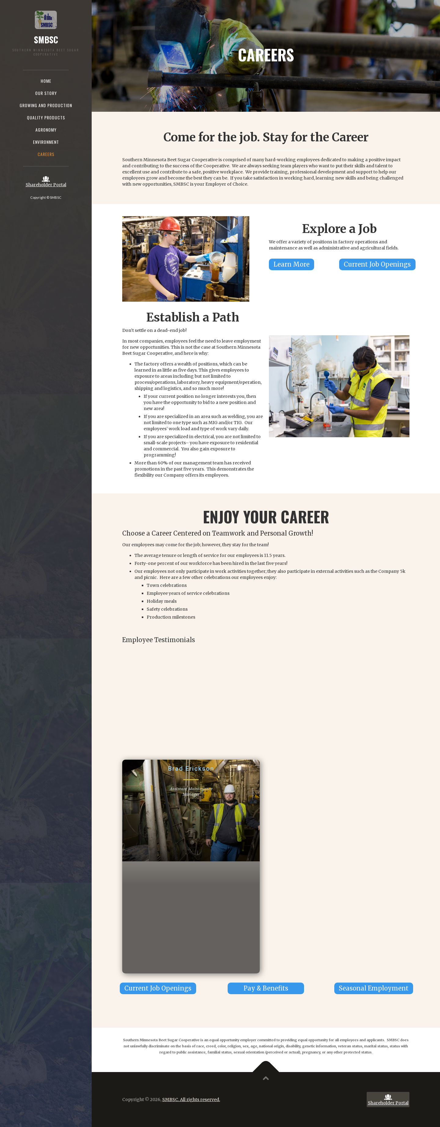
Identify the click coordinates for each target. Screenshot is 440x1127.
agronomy (46, 129)
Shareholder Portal (46, 184)
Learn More (291, 264)
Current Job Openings (377, 264)
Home (46, 81)
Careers (46, 154)
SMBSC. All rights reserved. (191, 1099)
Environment (46, 142)
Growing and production (46, 105)
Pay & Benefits (266, 988)
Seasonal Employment (374, 988)
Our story (46, 93)
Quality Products (46, 117)
